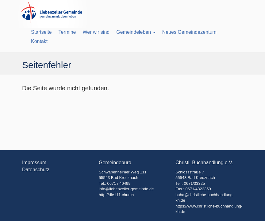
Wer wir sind (96, 32)
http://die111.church (116, 194)
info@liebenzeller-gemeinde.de (126, 189)
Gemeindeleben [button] (135, 32)
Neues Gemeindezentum (189, 32)
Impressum (34, 162)
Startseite (41, 32)
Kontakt (39, 41)
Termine (67, 32)
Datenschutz (35, 169)
